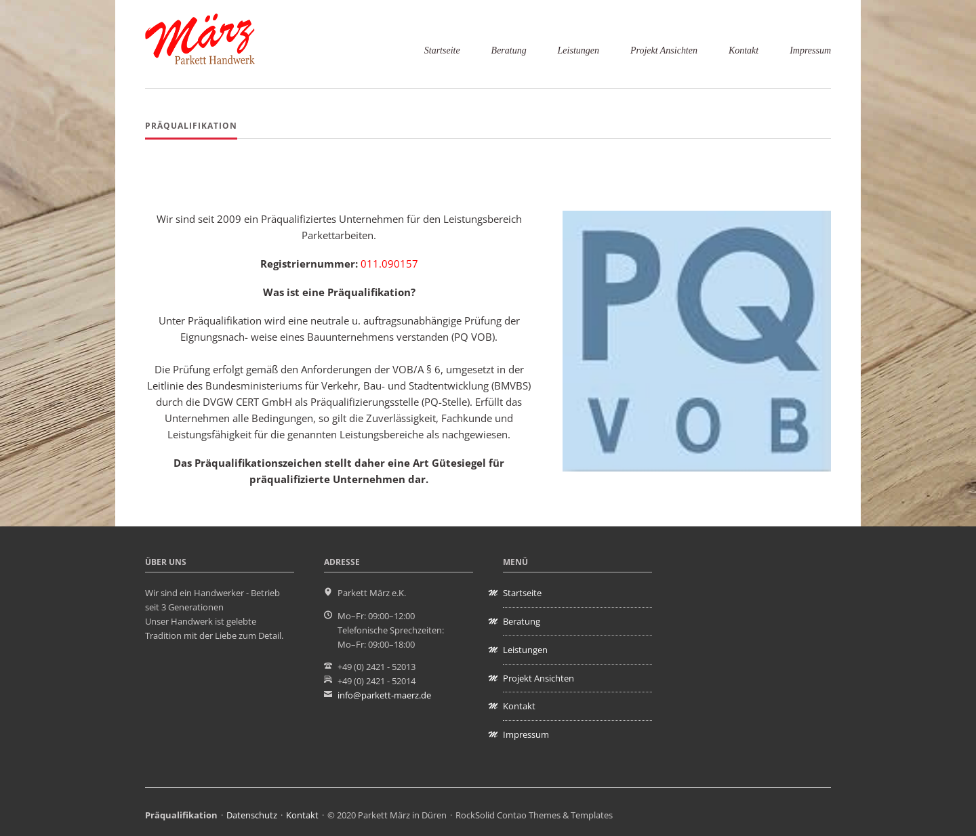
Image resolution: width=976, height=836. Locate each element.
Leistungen (578, 50)
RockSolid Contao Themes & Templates (534, 815)
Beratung (509, 50)
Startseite (442, 50)
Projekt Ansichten (663, 50)
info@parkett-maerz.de (384, 695)
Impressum (810, 50)
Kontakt (743, 50)
